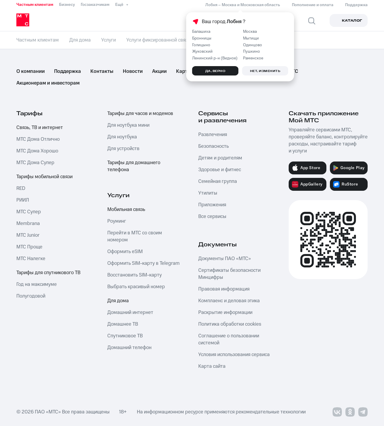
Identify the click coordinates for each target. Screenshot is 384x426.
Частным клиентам (34, 5)
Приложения (212, 204)
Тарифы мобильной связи (44, 176)
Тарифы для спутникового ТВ (48, 272)
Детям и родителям (220, 158)
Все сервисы (212, 216)
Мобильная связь (126, 209)
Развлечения (212, 134)
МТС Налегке (30, 258)
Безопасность (213, 146)
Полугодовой (30, 296)
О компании (30, 71)
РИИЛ (22, 200)
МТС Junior (27, 235)
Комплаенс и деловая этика (229, 300)
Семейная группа (217, 181)
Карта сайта (211, 366)
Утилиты (207, 193)
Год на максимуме (36, 284)
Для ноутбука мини (128, 125)
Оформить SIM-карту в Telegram (143, 263)
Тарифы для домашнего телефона (133, 166)
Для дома (118, 300)
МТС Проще (29, 246)
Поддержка (67, 71)
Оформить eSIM (125, 251)
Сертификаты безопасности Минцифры (229, 274)
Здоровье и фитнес (219, 169)
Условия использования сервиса (234, 354)
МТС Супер (28, 211)
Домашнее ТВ (122, 324)
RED (20, 188)
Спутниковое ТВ (125, 335)
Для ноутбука (122, 136)
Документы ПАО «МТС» (224, 258)
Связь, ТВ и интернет (39, 127)
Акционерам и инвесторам (48, 83)
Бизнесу (67, 5)
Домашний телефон (129, 347)
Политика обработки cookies (229, 324)
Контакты (101, 71)
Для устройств (123, 148)
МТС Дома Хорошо (37, 150)
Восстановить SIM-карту (134, 275)
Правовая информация (223, 289)
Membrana (28, 223)
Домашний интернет (130, 312)
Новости (133, 71)
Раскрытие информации (225, 312)
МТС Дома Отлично (38, 139)
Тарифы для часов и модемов (140, 113)
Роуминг (116, 221)
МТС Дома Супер (35, 162)
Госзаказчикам (95, 5)
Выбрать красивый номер (136, 286)
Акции (159, 71)
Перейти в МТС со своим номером (134, 236)
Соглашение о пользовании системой (228, 339)
